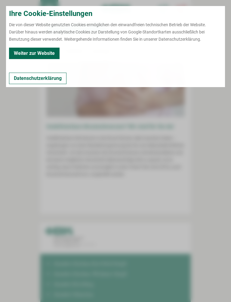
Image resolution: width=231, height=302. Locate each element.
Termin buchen (67, 9)
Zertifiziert (74, 51)
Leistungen (101, 51)
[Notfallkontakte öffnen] (182, 9)
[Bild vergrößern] (115, 89)
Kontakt (50, 51)
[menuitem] (49, 9)
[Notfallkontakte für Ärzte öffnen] (164, 9)
